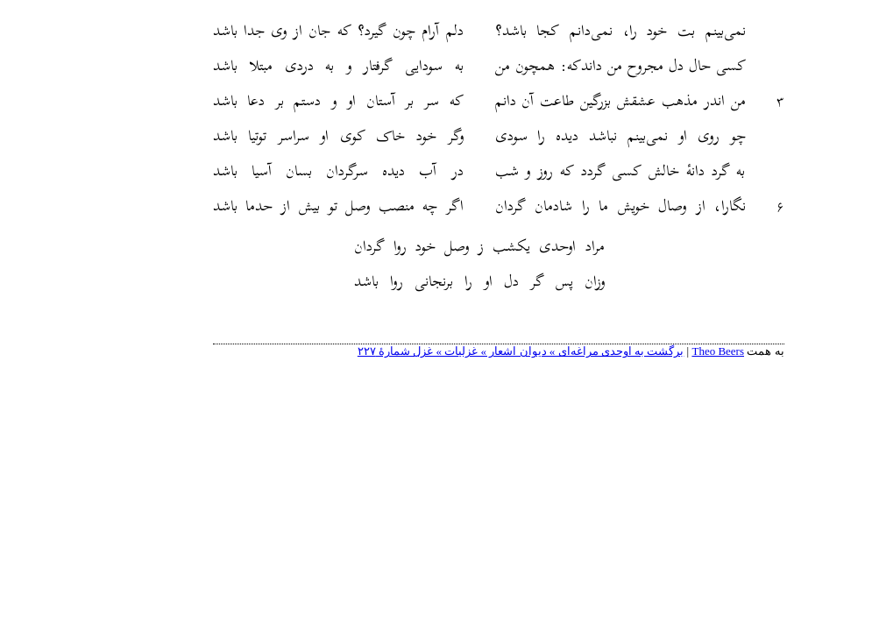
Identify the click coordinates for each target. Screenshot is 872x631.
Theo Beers (655, 351)
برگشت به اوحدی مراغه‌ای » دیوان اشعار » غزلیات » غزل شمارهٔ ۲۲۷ (458, 351)
